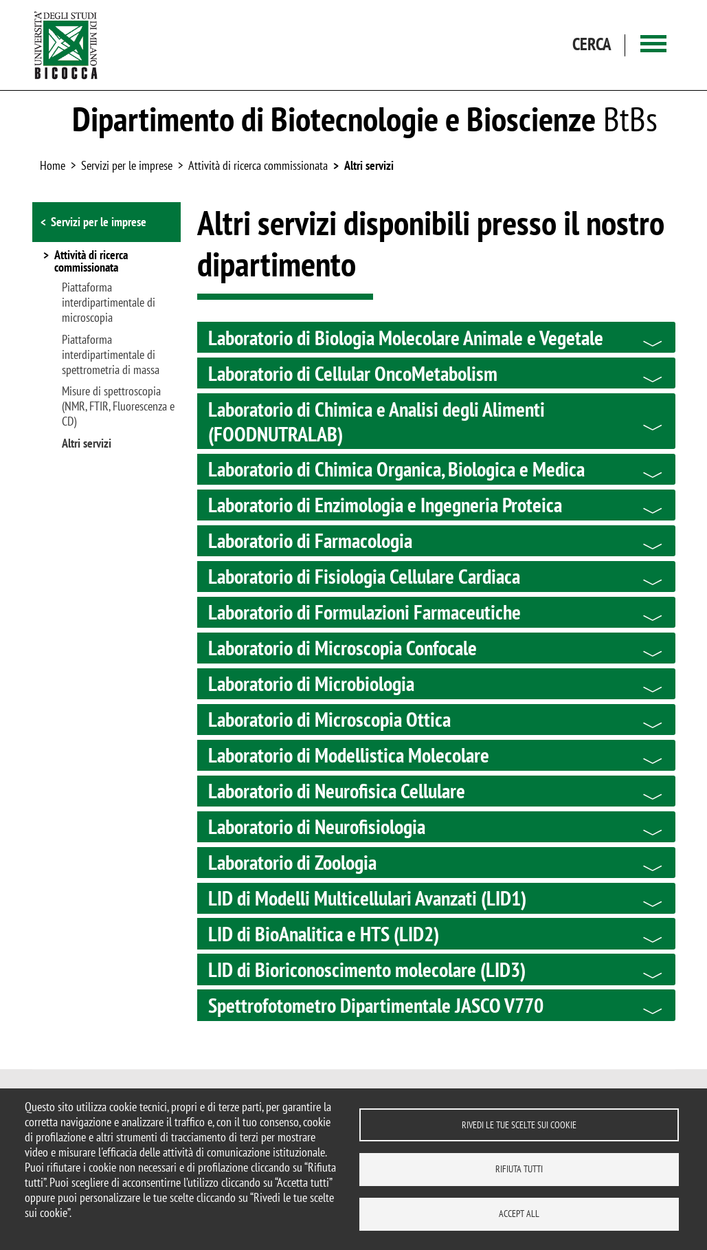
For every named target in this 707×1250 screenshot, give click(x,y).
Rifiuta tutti (519, 1169)
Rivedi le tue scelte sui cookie (519, 1124)
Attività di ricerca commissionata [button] (91, 262)
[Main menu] (653, 45)
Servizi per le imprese (98, 222)
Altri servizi (369, 165)
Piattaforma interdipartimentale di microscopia (108, 302)
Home (52, 165)
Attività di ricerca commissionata (258, 165)
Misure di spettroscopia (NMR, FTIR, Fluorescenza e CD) (118, 406)
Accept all (519, 1213)
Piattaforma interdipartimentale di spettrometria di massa (110, 354)
